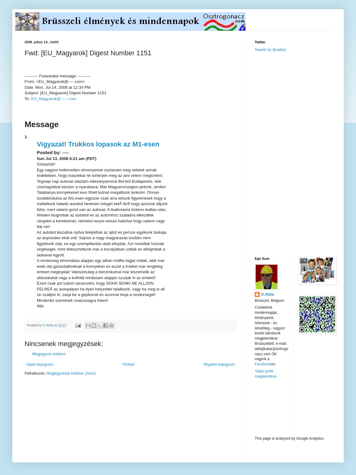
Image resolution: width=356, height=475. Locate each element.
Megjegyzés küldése (49, 354)
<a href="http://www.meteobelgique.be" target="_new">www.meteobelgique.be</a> (281, 407)
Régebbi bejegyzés (219, 364)
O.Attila (267, 294)
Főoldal (128, 364)
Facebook (263, 364)
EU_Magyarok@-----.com (53, 98)
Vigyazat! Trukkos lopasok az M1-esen (98, 144)
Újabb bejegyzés (39, 364)
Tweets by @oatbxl (270, 50)
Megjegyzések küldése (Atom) (71, 373)
